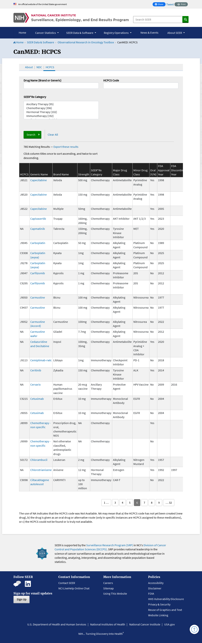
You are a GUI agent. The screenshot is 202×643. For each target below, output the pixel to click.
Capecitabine (38, 180)
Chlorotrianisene (41, 470)
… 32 (169, 502)
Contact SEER (66, 583)
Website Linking (158, 615)
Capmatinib (37, 229)
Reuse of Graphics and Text (165, 610)
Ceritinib (35, 370)
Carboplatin (37, 243)
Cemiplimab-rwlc (41, 360)
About (29, 67)
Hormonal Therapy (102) (61, 112)
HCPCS (50, 67)
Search (31, 134)
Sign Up (21, 599)
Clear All (53, 134)
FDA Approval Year (163, 170)
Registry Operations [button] (116, 33)
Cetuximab (37, 399)
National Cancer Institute (144, 624)
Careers (108, 583)
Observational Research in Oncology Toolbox (86, 42)
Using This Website (115, 593)
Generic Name (39, 174)
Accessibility (155, 583)
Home (22, 32)
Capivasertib (38, 218)
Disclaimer (154, 588)
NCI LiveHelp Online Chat (73, 588)
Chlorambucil (38, 460)
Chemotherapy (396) (61, 108)
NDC (39, 67)
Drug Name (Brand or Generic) (42, 80)
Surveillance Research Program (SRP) (109, 545)
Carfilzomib (37, 273)
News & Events (149, 32)
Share (160, 4)
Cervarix (35, 384)
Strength (83, 174)
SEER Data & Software (40, 42)
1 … (106, 502)
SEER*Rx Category (35, 97)
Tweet (170, 4)
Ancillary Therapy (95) (61, 104)
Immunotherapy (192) (61, 116)
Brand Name (61, 174)
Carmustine (37, 297)
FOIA (151, 593)
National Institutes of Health (107, 624)
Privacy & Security (159, 604)
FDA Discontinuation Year (181, 170)
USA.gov (169, 624)
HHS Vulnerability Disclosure (166, 599)
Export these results (65, 147)
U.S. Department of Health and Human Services (56, 624)
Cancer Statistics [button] (45, 33)
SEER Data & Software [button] (80, 33)
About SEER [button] (175, 33)
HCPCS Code (111, 80)
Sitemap (108, 588)
